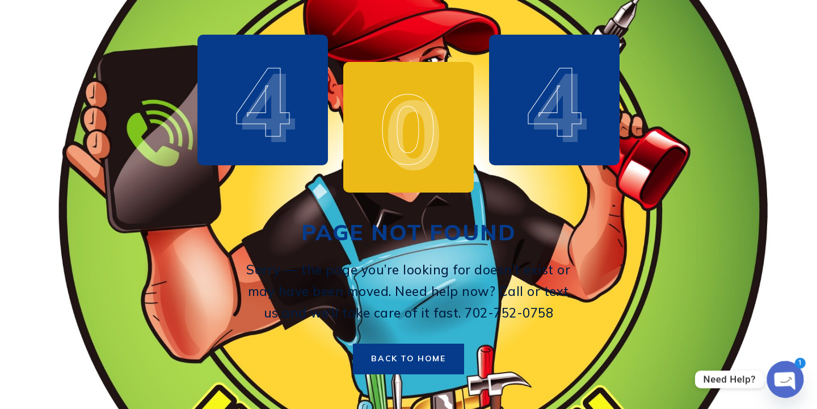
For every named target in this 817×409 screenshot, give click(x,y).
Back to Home (408, 358)
